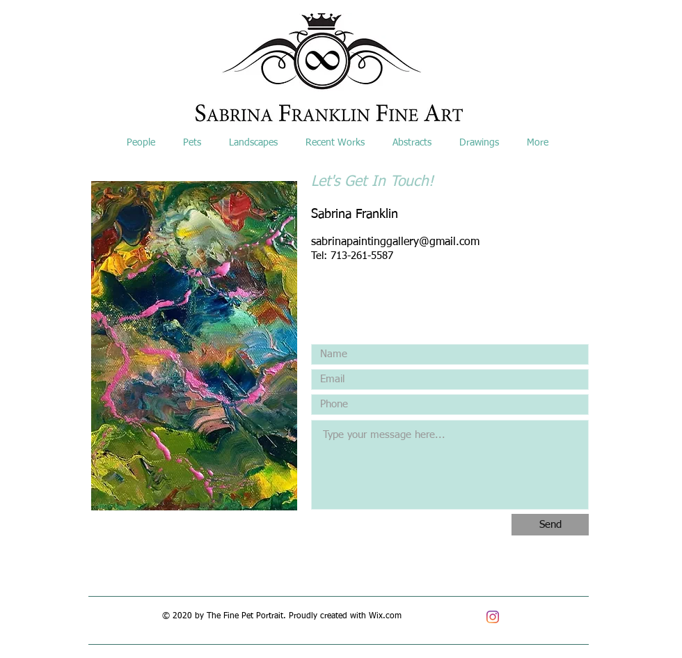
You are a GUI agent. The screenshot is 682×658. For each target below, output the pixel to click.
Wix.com (385, 616)
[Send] (550, 524)
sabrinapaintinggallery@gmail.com (395, 242)
